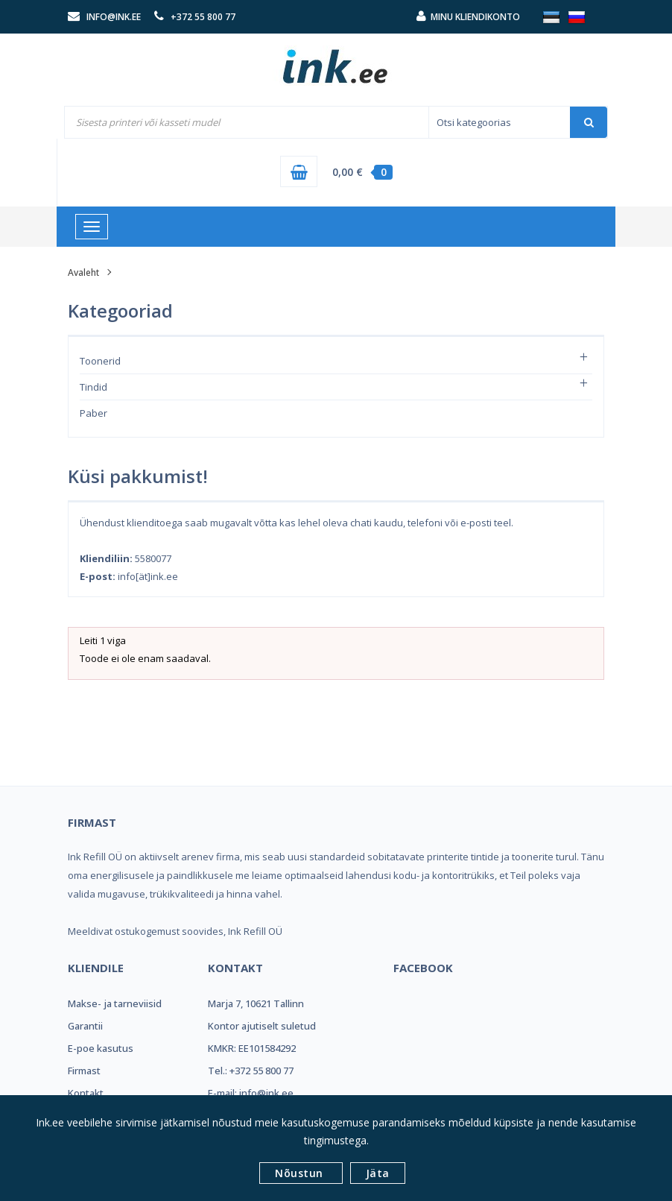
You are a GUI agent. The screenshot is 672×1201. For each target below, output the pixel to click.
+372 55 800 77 (203, 16)
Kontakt (86, 1093)
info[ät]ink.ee (148, 576)
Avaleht (83, 272)
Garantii (85, 1026)
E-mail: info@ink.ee (251, 1093)
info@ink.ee (113, 16)
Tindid (93, 387)
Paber (93, 413)
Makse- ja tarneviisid (115, 1003)
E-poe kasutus (100, 1048)
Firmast (84, 1070)
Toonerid (100, 361)
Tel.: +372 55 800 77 (251, 1070)
